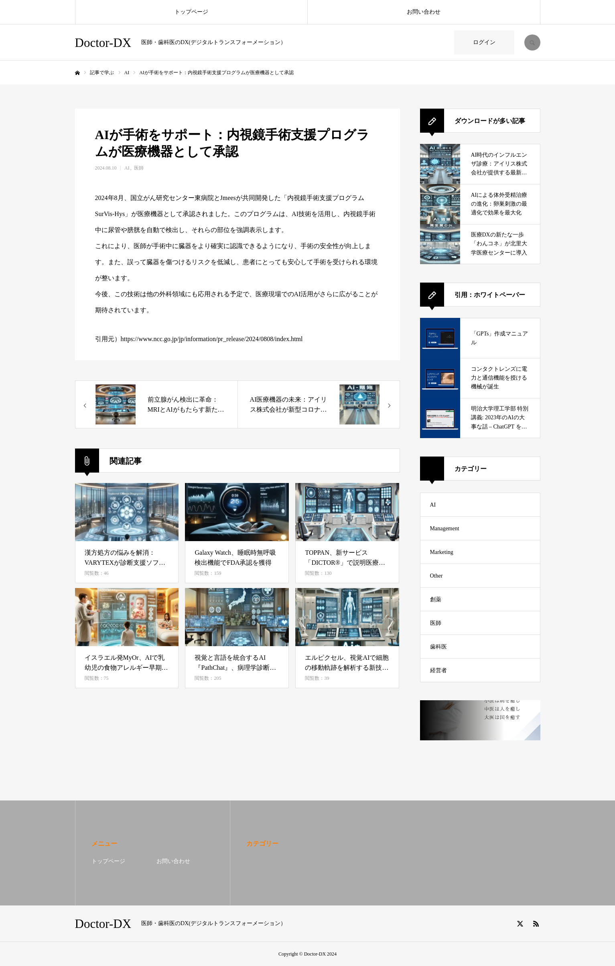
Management (444, 528)
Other (436, 576)
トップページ (191, 12)
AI (127, 168)
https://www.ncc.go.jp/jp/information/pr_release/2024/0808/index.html (212, 338)
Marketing (441, 552)
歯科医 (438, 647)
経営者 (438, 670)
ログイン (484, 42)
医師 (139, 168)
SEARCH (532, 42)
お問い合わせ (423, 12)
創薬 (435, 599)
